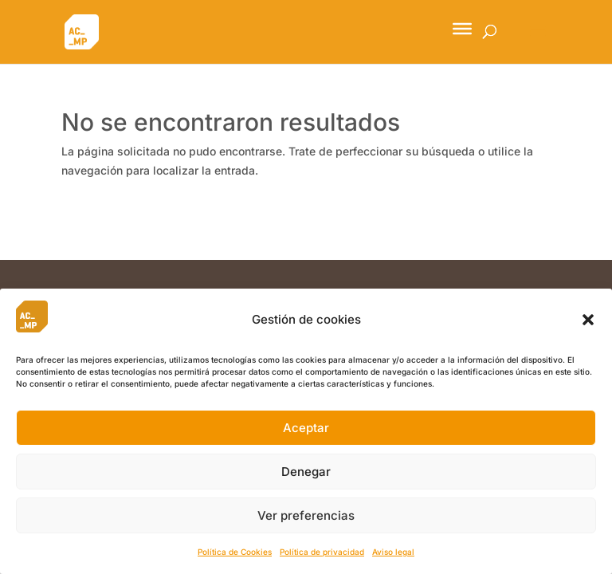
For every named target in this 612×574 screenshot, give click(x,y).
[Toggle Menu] (462, 28)
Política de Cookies (235, 551)
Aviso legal (393, 551)
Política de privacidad (322, 551)
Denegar (306, 471)
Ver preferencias (306, 515)
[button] (588, 320)
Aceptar (306, 427)
